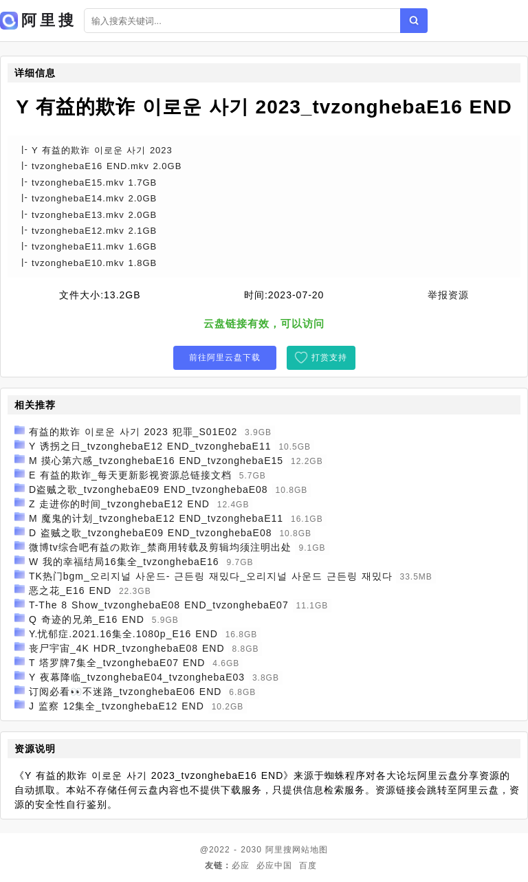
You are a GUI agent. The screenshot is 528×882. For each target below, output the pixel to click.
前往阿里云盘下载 (225, 357)
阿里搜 (278, 850)
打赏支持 (329, 357)
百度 (308, 865)
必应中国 (274, 865)
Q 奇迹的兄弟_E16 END (86, 619)
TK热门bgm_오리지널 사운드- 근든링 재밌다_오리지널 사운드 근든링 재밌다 (211, 576)
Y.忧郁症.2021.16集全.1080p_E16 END (123, 633)
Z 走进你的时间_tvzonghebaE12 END (119, 503)
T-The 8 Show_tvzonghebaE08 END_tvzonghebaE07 (159, 604)
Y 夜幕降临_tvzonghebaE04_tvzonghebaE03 (137, 677)
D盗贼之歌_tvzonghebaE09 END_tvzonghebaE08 (148, 489)
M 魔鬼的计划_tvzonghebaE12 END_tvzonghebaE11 (156, 518)
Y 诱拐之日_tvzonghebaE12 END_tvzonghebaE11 (150, 446)
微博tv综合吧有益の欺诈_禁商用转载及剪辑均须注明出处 (160, 547)
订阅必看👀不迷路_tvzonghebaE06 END (125, 691)
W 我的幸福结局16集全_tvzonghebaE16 (124, 561)
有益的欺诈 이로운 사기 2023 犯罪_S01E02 (133, 431)
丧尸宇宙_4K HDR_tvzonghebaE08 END (127, 648)
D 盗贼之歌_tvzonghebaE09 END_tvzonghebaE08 (150, 532)
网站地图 (310, 850)
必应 (241, 865)
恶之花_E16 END (70, 590)
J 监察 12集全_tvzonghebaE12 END (116, 706)
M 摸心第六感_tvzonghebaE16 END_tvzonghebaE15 (156, 460)
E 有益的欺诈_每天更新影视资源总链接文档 (130, 475)
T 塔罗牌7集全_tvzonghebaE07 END (117, 662)
